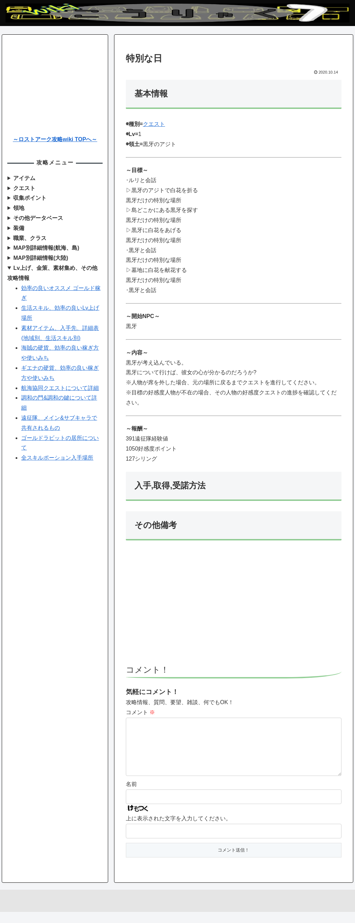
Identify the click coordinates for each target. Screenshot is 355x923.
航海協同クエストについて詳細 (60, 388)
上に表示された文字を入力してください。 (178, 829)
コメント (140, 712)
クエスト (154, 124)
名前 (131, 795)
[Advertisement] (233, 605)
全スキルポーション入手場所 (57, 458)
